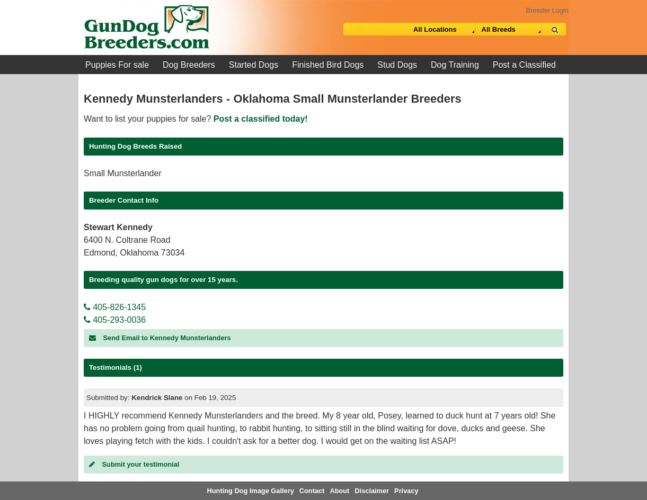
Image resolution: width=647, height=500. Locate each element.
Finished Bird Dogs (328, 64)
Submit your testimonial (134, 464)
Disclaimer (371, 491)
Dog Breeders (189, 64)
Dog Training (455, 64)
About (339, 491)
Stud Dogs (397, 64)
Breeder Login (547, 10)
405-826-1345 (115, 307)
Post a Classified (524, 64)
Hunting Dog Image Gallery (250, 491)
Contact (312, 491)
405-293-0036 (115, 319)
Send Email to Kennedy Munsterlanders (160, 338)
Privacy (406, 491)
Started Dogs (253, 64)
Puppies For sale (117, 64)
